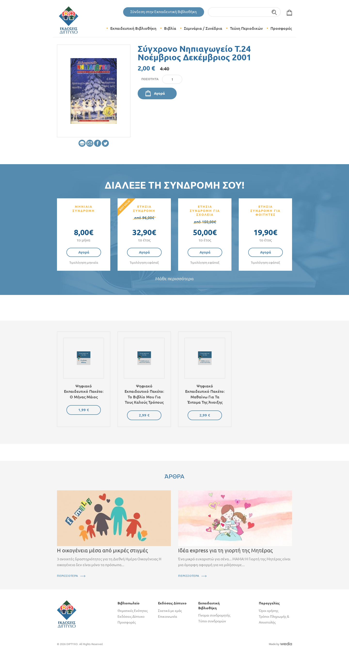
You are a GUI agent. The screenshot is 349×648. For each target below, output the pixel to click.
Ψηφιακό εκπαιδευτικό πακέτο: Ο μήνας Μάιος (83, 391)
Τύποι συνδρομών (212, 621)
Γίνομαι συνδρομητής (214, 615)
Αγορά (159, 93)
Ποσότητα (150, 79)
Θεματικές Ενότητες (133, 611)
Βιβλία (170, 28)
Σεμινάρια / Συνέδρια (203, 28)
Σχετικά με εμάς (170, 611)
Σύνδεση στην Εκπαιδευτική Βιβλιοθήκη (163, 12)
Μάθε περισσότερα (174, 278)
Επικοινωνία (167, 616)
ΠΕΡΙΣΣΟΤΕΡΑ (67, 575)
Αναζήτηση (274, 12)
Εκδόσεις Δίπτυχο (131, 616)
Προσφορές (281, 28)
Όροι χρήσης (268, 611)
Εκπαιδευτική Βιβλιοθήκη (133, 28)
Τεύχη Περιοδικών (246, 28)
